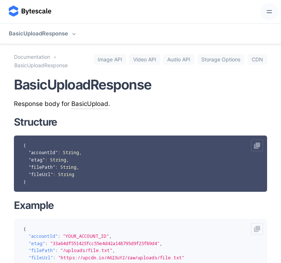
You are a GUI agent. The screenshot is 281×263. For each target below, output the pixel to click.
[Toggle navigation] (269, 11)
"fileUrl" (41, 174)
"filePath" (42, 167)
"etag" (37, 160)
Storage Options (220, 59)
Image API (110, 59)
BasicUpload (89, 103)
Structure (35, 122)
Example (33, 205)
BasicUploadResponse (38, 33)
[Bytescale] (29, 11)
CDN (257, 59)
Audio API (178, 59)
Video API (144, 59)
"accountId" (43, 152)
